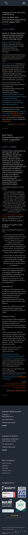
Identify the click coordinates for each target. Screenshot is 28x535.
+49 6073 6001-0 (9, 419)
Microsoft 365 (5, 468)
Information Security (6, 470)
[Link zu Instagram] (22, 531)
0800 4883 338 (14, 113)
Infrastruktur (6, 24)
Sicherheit (4, 142)
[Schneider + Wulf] (12, 3)
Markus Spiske (15, 391)
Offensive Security (6, 473)
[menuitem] (23, 3)
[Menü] (23, 3)
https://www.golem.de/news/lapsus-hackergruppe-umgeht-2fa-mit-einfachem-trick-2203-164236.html (14, 386)
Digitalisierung (5, 465)
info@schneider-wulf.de (8, 422)
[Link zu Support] (16, 531)
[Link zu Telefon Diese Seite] (18, 531)
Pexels (24, 124)
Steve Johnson (17, 124)
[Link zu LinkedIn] (25, 531)
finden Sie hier (6, 121)
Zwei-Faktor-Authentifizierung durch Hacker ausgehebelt (13, 137)
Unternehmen (11, 142)
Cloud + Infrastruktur (6, 463)
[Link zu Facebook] (20, 531)
